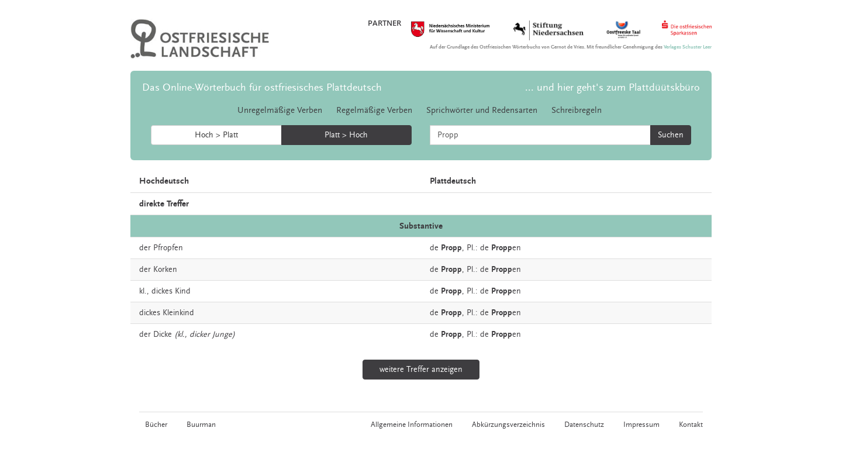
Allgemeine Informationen (412, 424)
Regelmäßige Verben (374, 110)
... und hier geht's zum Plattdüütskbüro (612, 87)
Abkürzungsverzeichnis (508, 424)
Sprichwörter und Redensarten (481, 110)
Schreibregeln (576, 110)
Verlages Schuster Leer (688, 47)
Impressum (641, 424)
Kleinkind (178, 313)
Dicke (162, 334)
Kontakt (691, 424)
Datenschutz (584, 424)
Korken (165, 269)
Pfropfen (168, 248)
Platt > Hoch (346, 135)
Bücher (156, 424)
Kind (183, 291)
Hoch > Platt (216, 135)
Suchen (671, 135)
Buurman (201, 424)
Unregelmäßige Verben (279, 110)
